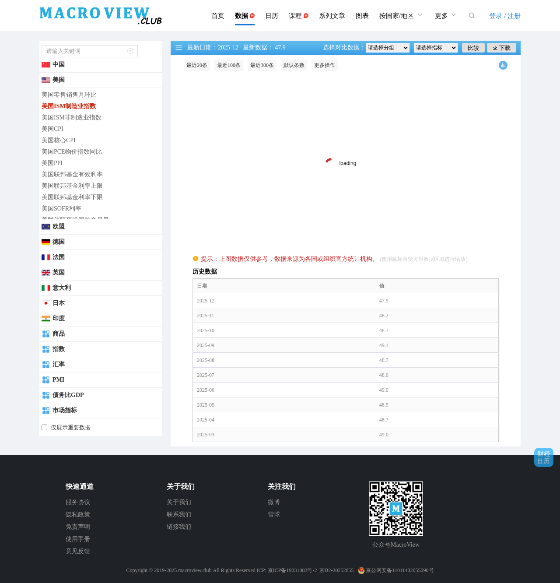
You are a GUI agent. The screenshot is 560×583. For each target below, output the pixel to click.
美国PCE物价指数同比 (72, 151)
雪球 (274, 514)
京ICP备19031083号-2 (292, 570)
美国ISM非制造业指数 (72, 117)
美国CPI (52, 129)
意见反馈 (78, 551)
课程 (298, 15)
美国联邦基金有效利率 (72, 174)
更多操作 (324, 65)
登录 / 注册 (505, 15)
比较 (473, 48)
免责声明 (78, 526)
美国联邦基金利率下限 (72, 197)
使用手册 (78, 539)
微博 (274, 502)
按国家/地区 (401, 14)
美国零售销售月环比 (69, 94)
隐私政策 (78, 514)
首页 (217, 15)
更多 (446, 14)
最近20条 (196, 65)
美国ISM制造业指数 (69, 106)
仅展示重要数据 (71, 427)
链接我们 (179, 526)
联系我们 (179, 514)
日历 (271, 15)
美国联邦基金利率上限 (72, 186)
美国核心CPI (59, 140)
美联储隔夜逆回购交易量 (75, 220)
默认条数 (294, 65)
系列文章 (332, 15)
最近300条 (262, 65)
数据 (245, 15)
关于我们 (179, 502)
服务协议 (78, 502)
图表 (362, 15)
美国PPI (52, 163)
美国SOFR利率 (61, 208)
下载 (502, 48)
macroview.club (194, 570)
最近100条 (229, 65)
